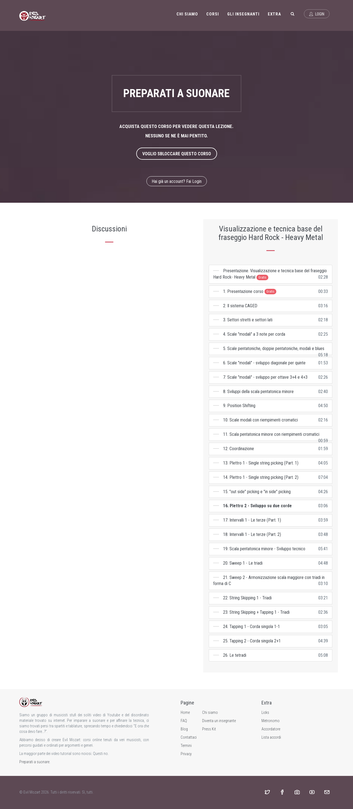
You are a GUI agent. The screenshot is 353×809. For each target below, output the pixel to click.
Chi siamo (187, 14)
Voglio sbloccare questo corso (176, 153)
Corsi (212, 14)
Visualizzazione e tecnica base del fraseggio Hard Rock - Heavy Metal (270, 233)
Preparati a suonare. (34, 762)
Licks (265, 712)
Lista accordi (271, 737)
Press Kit (209, 729)
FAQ (184, 721)
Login (316, 14)
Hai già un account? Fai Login (177, 181)
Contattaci (189, 737)
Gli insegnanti (243, 14)
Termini (186, 745)
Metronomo (270, 721)
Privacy (186, 754)
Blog (184, 729)
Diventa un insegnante (219, 721)
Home (185, 712)
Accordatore (270, 729)
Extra (274, 14)
